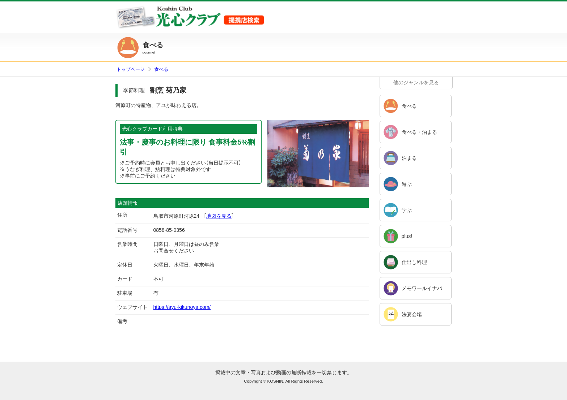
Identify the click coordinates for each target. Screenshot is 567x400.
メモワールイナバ (422, 288)
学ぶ (407, 210)
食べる (161, 69)
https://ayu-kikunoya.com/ (182, 307)
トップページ (131, 69)
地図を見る (219, 216)
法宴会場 (412, 314)
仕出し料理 (414, 262)
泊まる (409, 158)
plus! (407, 236)
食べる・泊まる (419, 132)
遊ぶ (407, 184)
